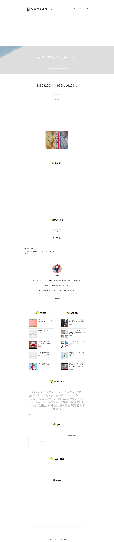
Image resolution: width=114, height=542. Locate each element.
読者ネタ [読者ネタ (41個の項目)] (79, 405)
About (61, 9)
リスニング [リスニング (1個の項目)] (42, 402)
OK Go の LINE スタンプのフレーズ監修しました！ (77, 343)
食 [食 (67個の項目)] (60, 408)
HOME (26, 76)
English (51, 9)
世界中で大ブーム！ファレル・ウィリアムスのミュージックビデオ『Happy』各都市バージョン (77, 366)
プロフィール (57, 298)
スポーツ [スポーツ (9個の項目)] (37, 399)
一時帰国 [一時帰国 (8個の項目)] (50, 402)
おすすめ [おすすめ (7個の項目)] (33, 392)
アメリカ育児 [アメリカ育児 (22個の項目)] (40, 395)
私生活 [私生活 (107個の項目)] (42, 405)
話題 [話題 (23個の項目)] (70, 405)
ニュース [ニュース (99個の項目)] (69, 398)
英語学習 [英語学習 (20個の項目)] (62, 405)
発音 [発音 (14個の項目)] (34, 405)
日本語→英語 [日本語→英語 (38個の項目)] (67, 402)
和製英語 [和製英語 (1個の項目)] (56, 402)
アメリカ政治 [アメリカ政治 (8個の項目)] (62, 392)
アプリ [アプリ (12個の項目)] (52, 392)
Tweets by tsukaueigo (72, 435)
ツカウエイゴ (41, 441)
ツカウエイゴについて (57, 65)
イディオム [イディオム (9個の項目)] (54, 395)
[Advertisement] (57, 28)
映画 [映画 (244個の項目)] (81, 402)
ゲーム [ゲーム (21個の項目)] (64, 395)
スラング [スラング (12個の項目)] (46, 399)
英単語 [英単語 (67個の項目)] (52, 405)
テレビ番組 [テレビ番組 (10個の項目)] (56, 399)
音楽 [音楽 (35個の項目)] (55, 408)
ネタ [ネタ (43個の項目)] (80, 398)
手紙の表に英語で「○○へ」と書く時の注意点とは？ (45, 321)
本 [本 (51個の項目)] (30, 405)
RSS (57, 231)
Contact (65, 9)
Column (56, 9)
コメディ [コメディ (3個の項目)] (71, 396)
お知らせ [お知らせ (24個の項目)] (43, 392)
